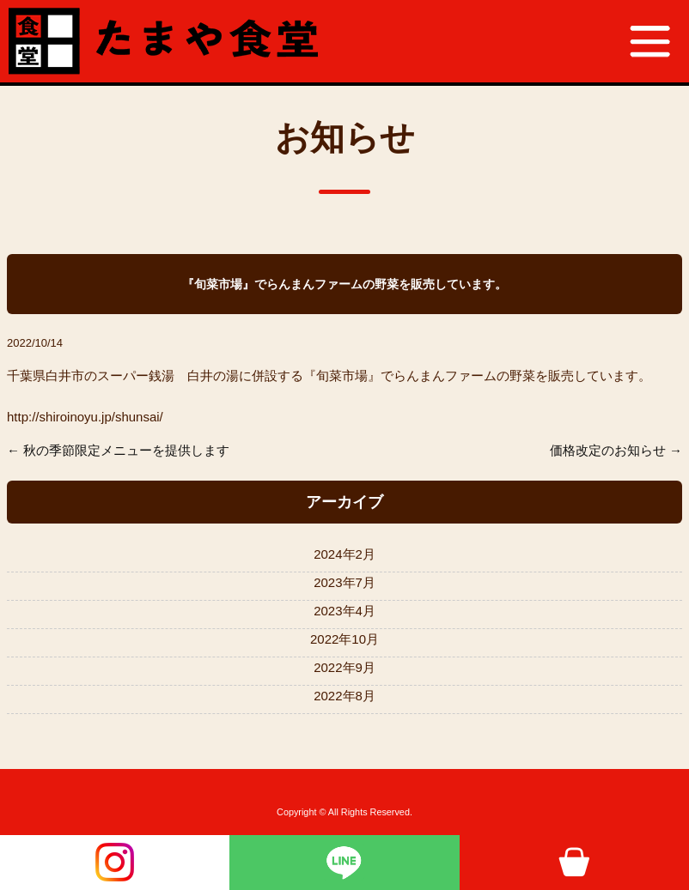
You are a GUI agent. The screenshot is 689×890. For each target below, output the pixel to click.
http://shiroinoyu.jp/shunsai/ (85, 416)
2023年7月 (344, 582)
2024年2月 (344, 554)
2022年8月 (344, 695)
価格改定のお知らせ (608, 450)
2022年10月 (344, 639)
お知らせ (345, 137)
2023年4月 (344, 610)
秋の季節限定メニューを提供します (126, 450)
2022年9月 (344, 667)
